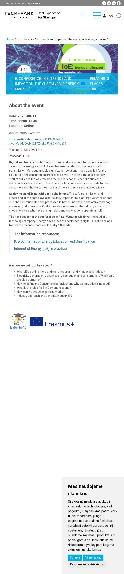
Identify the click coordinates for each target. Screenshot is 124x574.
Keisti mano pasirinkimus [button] (87, 564)
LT (119, 15)
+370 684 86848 (13, 3)
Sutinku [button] (75, 557)
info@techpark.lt (32, 3)
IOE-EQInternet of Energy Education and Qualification (54, 241)
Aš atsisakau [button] (93, 557)
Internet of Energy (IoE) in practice (40, 249)
